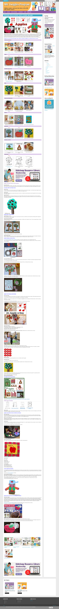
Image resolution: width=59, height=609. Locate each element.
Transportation (48, 72)
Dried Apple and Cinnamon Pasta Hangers (19, 67)
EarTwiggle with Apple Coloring (30, 408)
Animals (47, 67)
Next (54, 9)
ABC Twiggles (20, 589)
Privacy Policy (19, 600)
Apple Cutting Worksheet (14, 408)
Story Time (47, 73)
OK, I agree (50, 607)
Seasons (47, 62)
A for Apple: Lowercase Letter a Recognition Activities (9, 81)
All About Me (47, 70)
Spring (48, 63)
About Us (5, 600)
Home (4, 605)
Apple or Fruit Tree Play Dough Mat (9, 138)
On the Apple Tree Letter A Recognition (9, 166)
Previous (53, 9)
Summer (48, 64)
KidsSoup (31, 600)
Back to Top (54, 605)
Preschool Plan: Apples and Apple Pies (9, 52)
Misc (46, 69)
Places (47, 68)
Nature (47, 71)
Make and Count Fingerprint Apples (22, 408)
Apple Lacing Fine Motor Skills (9, 66)
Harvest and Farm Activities (26, 547)
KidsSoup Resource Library (9, 589)
